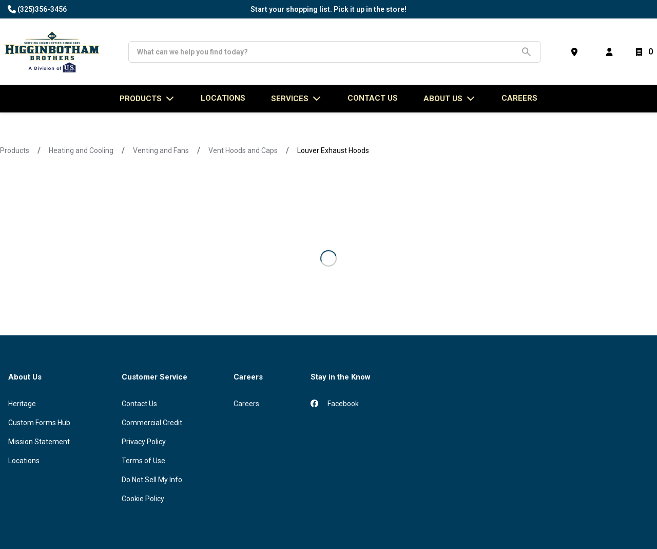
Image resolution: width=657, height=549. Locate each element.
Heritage (22, 404)
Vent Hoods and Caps (243, 150)
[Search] (326, 52)
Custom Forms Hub (39, 423)
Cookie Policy (143, 499)
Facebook (335, 404)
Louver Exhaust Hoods (333, 150)
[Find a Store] (576, 52)
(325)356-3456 (42, 9)
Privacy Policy (144, 442)
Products (14, 150)
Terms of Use (143, 461)
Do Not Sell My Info (152, 480)
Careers (519, 98)
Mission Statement (39, 442)
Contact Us (139, 404)
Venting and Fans (161, 150)
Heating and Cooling (81, 150)
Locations (24, 461)
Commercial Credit (152, 423)
